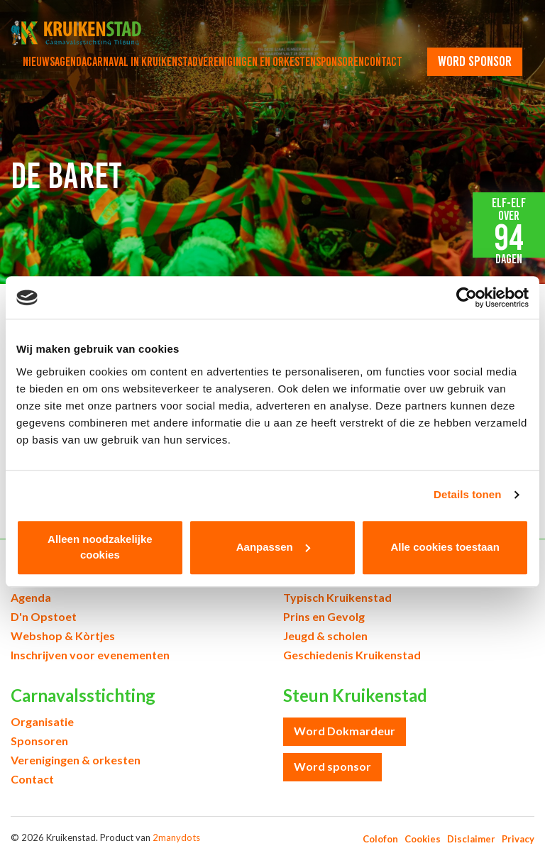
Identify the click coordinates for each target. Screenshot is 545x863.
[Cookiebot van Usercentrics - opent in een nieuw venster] (466, 297)
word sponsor (475, 61)
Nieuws (39, 62)
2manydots (176, 837)
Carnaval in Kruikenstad (142, 62)
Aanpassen (273, 547)
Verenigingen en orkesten (257, 62)
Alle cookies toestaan (444, 547)
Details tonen (467, 494)
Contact (383, 62)
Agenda (71, 62)
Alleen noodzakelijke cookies (100, 547)
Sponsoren (340, 62)
